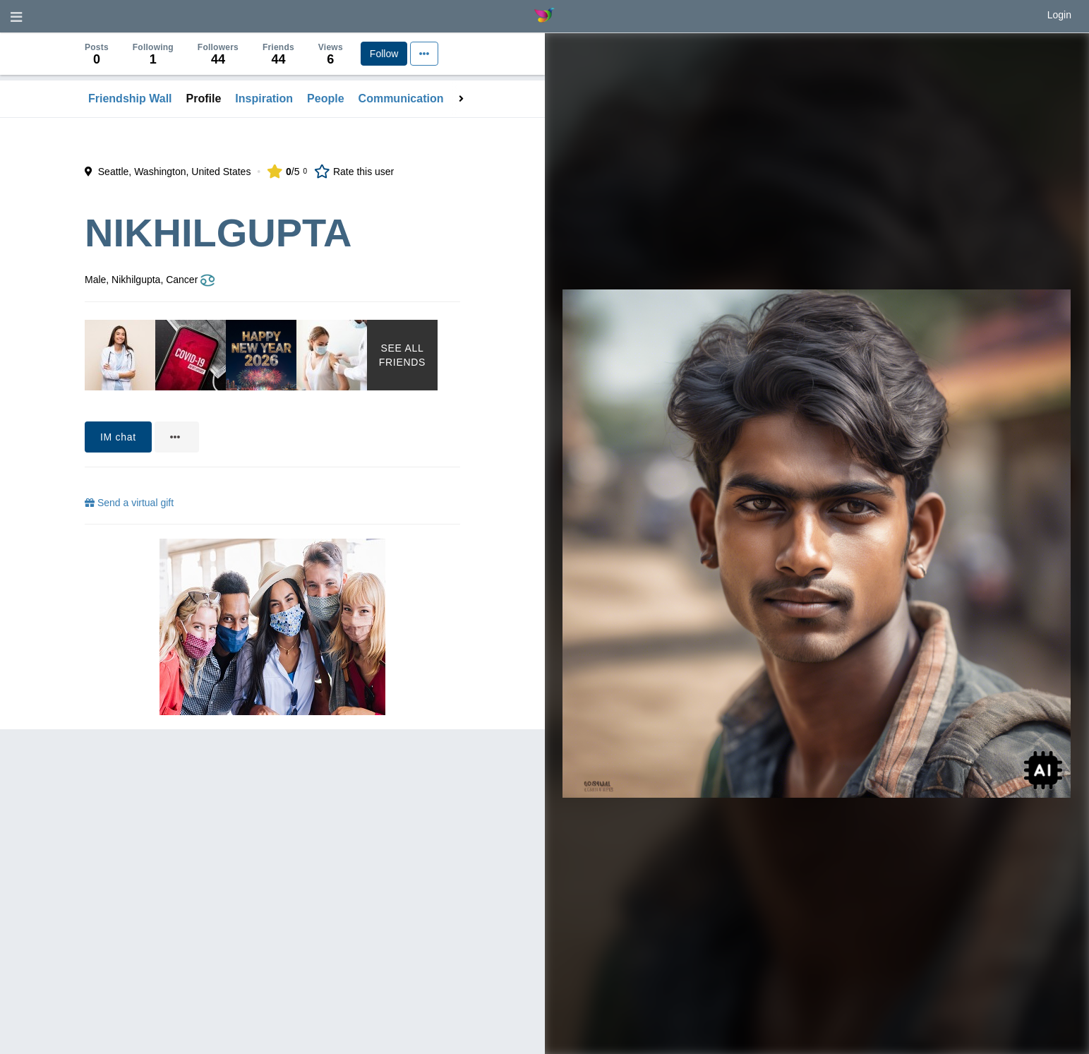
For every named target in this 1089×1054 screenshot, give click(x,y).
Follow (384, 53)
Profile (204, 98)
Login (1059, 14)
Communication (401, 98)
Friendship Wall (130, 98)
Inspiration (264, 98)
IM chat (118, 437)
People (325, 98)
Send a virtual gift (129, 502)
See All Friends (402, 355)
